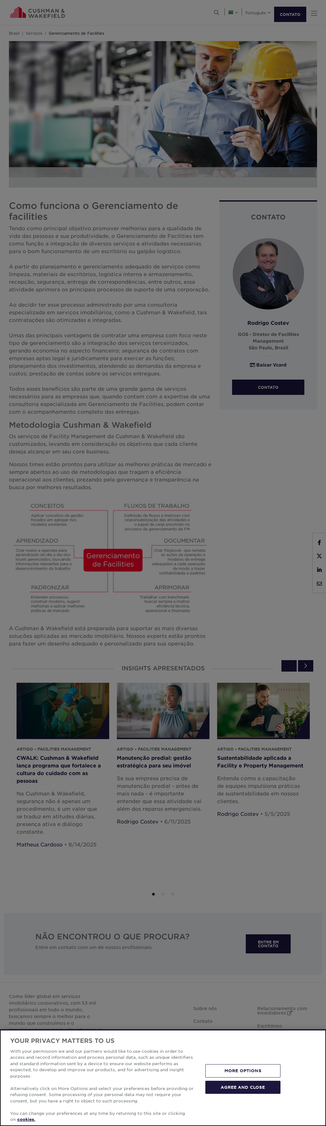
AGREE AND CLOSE (243, 1086)
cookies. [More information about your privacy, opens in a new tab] (26, 1119)
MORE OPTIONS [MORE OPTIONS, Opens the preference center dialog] (242, 1070)
